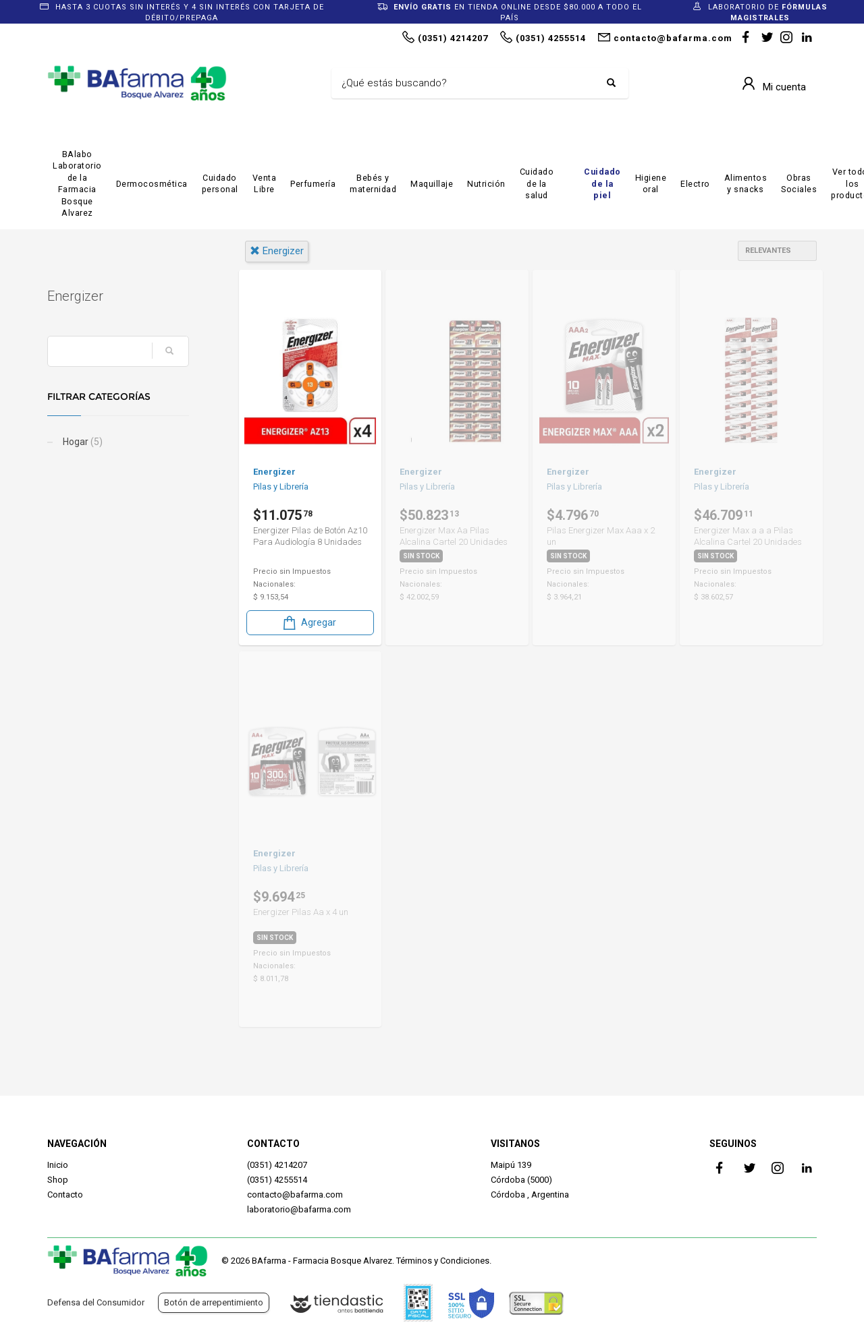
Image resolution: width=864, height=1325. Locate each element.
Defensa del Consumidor (95, 1302)
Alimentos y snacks (745, 184)
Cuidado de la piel (602, 183)
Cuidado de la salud (537, 183)
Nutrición (486, 184)
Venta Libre (264, 184)
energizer (277, 251)
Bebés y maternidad (373, 184)
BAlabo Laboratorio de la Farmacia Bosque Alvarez (77, 183)
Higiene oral (651, 184)
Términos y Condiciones (442, 1261)
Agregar (308, 622)
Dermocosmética (152, 184)
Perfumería (312, 184)
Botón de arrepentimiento (213, 1302)
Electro (695, 184)
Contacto (65, 1194)
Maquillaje (431, 184)
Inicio (57, 1165)
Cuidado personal (220, 184)
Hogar (82, 441)
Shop (57, 1180)
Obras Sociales (799, 184)
